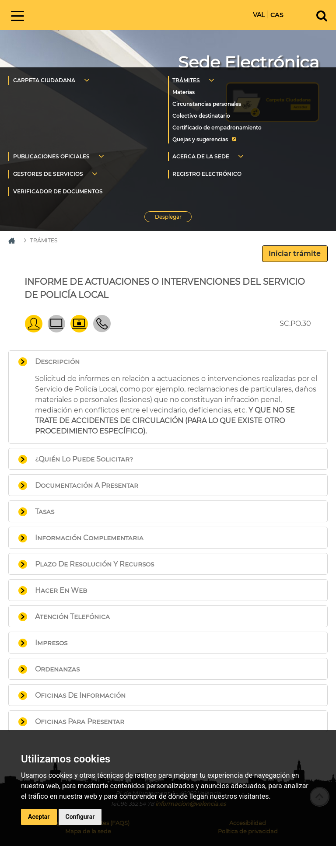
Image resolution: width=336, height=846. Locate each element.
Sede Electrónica (248, 62)
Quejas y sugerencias (200, 139)
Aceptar (39, 816)
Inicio (101, 14)
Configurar (80, 816)
